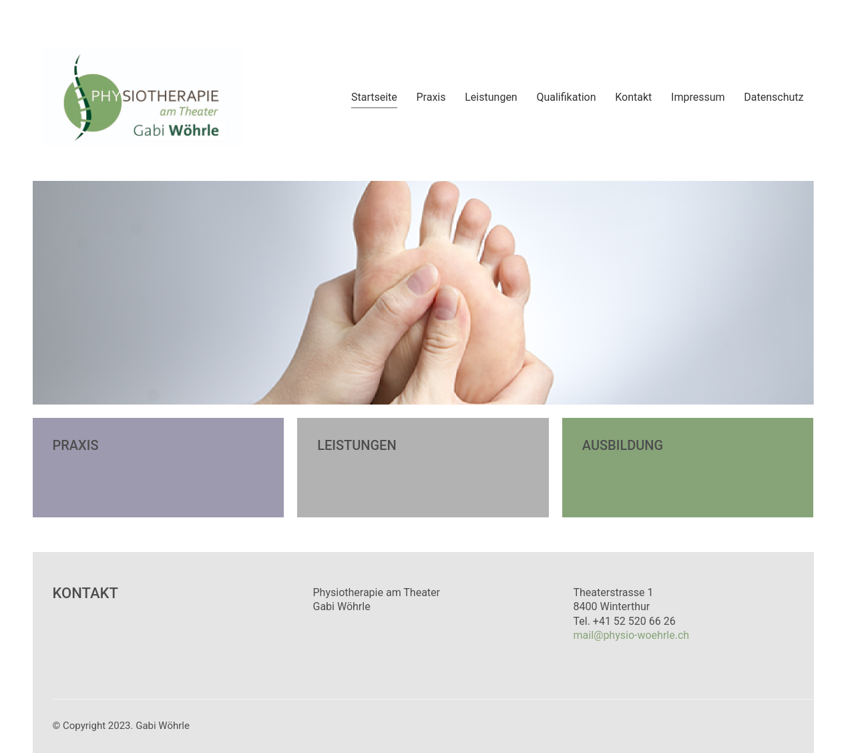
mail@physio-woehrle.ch (632, 635)
